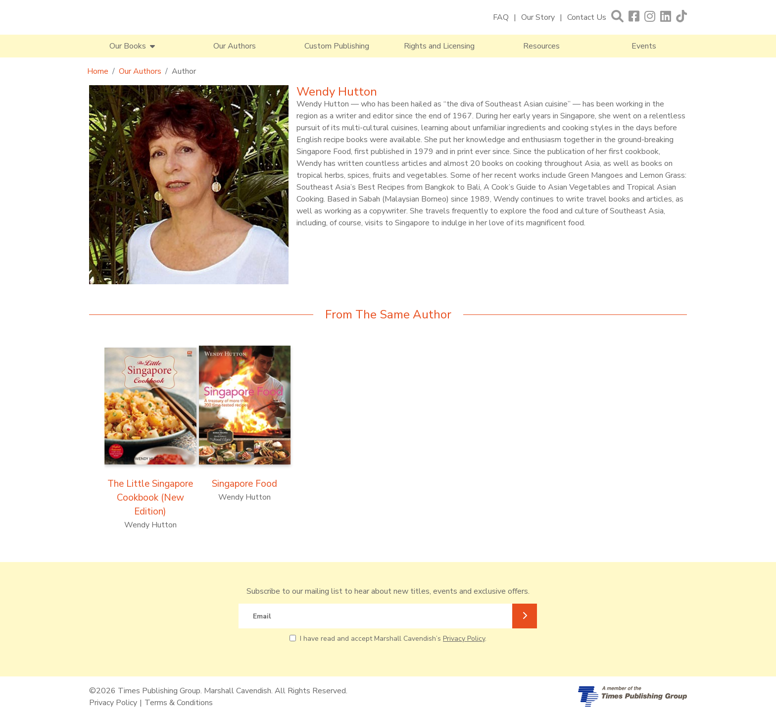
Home (97, 71)
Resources (541, 46)
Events (643, 46)
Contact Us (586, 17)
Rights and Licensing (439, 46)
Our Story (538, 17)
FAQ (501, 17)
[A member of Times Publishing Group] (632, 696)
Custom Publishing (336, 46)
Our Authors (234, 46)
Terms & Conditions (179, 702)
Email (262, 616)
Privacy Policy (464, 638)
